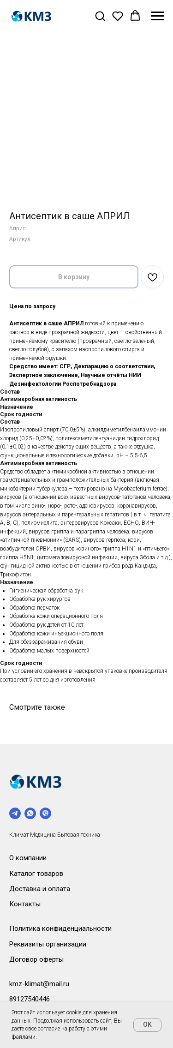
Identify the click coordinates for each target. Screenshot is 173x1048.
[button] (100, 15)
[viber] (45, 813)
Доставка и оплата (39, 889)
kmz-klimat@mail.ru (39, 984)
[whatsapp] (30, 813)
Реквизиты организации (47, 944)
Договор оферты (36, 959)
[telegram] (15, 813)
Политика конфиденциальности (60, 928)
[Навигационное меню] (157, 16)
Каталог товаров (36, 873)
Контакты (25, 904)
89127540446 (29, 999)
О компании (28, 858)
